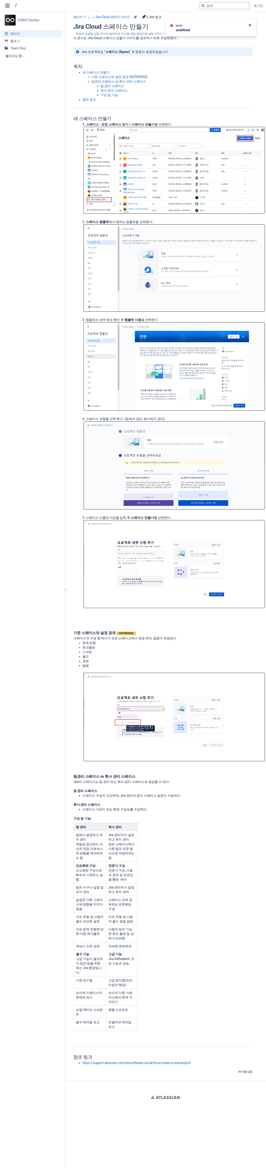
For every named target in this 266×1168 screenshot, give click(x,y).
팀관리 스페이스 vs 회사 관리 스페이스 (119, 81)
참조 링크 (89, 99)
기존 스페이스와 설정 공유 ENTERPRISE (120, 77)
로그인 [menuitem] (258, 5)
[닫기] (250, 25)
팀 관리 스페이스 (112, 86)
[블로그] (32, 41)
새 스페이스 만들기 (95, 72)
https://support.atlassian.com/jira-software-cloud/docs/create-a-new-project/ (136, 1063)
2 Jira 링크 (151, 17)
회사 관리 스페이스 (114, 90)
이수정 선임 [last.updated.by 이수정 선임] (128, 33)
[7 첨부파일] (135, 17)
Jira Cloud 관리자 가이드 (112, 17)
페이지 (78, 17)
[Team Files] (32, 48)
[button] (7, 5)
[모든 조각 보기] (88, 17)
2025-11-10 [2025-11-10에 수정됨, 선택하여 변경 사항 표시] (162, 33)
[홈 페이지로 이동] (16, 5)
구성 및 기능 (109, 95)
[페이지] (32, 33)
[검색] (203, 5)
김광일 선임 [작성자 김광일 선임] (92, 33)
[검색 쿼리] (224, 5)
